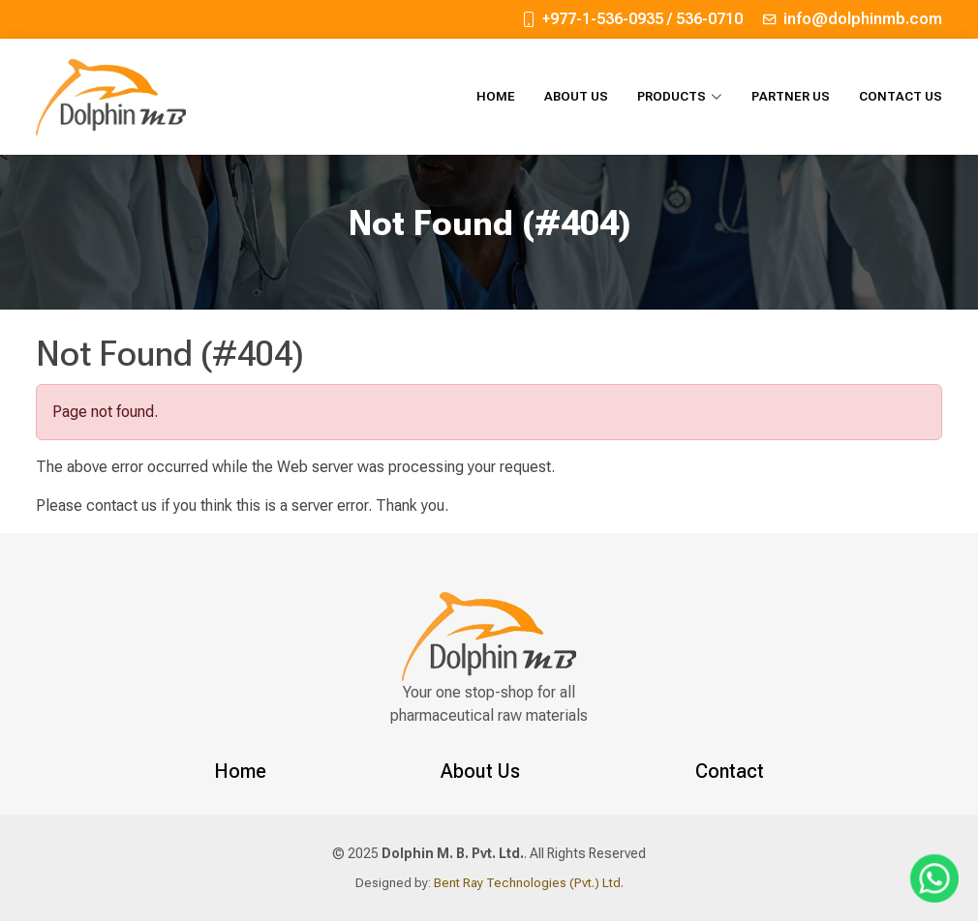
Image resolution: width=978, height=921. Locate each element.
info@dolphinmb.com (862, 19)
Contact (729, 771)
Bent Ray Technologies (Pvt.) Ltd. (527, 883)
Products (679, 96)
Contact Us (900, 96)
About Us (576, 96)
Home (495, 96)
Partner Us (790, 96)
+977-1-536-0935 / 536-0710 (642, 19)
